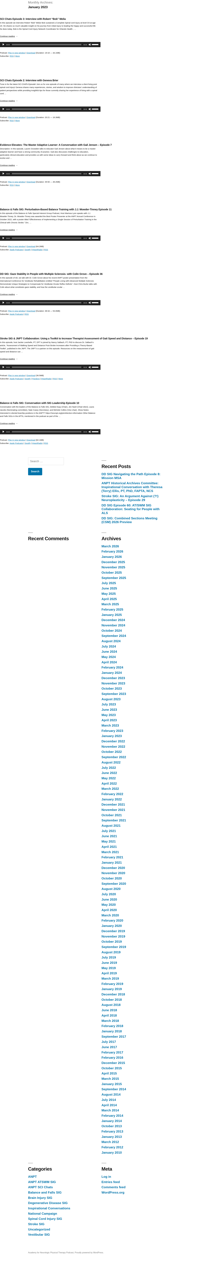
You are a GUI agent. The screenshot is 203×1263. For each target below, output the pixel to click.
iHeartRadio (37, 250)
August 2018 (111, 1005)
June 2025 (109, 588)
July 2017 (109, 1041)
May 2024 (109, 657)
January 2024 (112, 672)
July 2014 (109, 1100)
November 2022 (113, 746)
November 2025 (113, 567)
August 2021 (111, 825)
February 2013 (112, 1131)
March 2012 (110, 1142)
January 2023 (112, 736)
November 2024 (113, 625)
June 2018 (109, 1010)
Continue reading (9, 36)
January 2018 (112, 1031)
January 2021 (112, 862)
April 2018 (109, 1015)
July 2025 (109, 583)
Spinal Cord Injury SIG (45, 1218)
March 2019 (110, 978)
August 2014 (111, 1094)
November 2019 (113, 936)
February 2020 (112, 920)
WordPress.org (113, 1192)
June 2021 (109, 836)
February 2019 (112, 984)
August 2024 (111, 641)
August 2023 (111, 699)
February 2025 (112, 609)
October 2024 (112, 630)
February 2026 (112, 551)
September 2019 (114, 947)
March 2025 (110, 604)
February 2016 (112, 1057)
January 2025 (112, 615)
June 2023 (109, 709)
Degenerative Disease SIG (48, 1203)
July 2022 (109, 767)
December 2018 (113, 994)
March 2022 (110, 788)
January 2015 (112, 1084)
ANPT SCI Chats (40, 1187)
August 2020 (111, 889)
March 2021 (110, 852)
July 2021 (109, 831)
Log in (106, 1176)
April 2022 (109, 783)
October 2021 (112, 815)
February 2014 (112, 1115)
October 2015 (112, 1068)
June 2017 (109, 1047)
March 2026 (110, 546)
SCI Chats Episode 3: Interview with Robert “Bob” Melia (33, 18)
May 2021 (109, 841)
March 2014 (110, 1110)
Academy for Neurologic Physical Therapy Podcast (51, 1252)
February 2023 (112, 731)
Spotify (28, 250)
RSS (12, 56)
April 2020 (109, 910)
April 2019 (109, 973)
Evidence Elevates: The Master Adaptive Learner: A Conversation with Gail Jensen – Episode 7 (56, 144)
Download (31, 53)
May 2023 (109, 715)
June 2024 (109, 651)
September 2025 (114, 578)
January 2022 (112, 799)
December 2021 (113, 804)
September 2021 (114, 820)
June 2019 (109, 962)
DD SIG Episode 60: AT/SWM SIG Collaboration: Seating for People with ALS (131, 509)
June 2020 (109, 899)
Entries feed (111, 1182)
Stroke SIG (36, 1224)
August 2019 (111, 952)
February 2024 (112, 667)
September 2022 (114, 757)
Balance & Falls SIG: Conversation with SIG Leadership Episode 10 (39, 403)
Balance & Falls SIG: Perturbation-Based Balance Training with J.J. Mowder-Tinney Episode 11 (56, 209)
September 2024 (114, 636)
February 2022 (112, 794)
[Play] (3, 44)
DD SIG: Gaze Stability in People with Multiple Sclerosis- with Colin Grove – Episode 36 (51, 274)
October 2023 (112, 688)
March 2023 (110, 725)
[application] (49, 44)
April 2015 (109, 1073)
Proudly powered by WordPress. (89, 1252)
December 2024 (113, 620)
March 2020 (110, 915)
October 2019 (112, 941)
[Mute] (90, 44)
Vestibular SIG (39, 1234)
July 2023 (109, 704)
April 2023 (109, 720)
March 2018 (110, 1021)
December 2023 (113, 678)
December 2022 (113, 741)
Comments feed (114, 1187)
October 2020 (112, 878)
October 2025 (112, 572)
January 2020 (112, 926)
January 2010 (112, 1152)
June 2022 (109, 773)
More (17, 56)
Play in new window (16, 53)
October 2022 (112, 751)
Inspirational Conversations (49, 1208)
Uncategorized (39, 1229)
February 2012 (112, 1147)
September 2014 (114, 1089)
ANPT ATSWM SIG (42, 1182)
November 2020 (113, 873)
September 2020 (114, 883)
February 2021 (112, 857)
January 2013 (112, 1136)
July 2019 (109, 957)
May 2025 (109, 593)
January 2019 (112, 989)
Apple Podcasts (16, 250)
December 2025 (113, 562)
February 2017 (112, 1052)
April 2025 (109, 599)
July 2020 (109, 894)
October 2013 (112, 1126)
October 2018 (112, 999)
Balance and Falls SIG (45, 1192)
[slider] (46, 44)
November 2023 (113, 683)
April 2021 (109, 846)
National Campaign (42, 1213)
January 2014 (112, 1121)
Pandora (36, 379)
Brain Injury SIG (40, 1198)
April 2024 (109, 662)
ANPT (32, 1176)
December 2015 (113, 1063)
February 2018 (112, 1026)
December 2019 (113, 931)
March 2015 (110, 1078)
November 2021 (113, 810)
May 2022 (109, 778)
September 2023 (114, 694)
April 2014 (109, 1105)
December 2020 (113, 868)
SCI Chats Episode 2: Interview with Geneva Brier (29, 80)
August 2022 (111, 762)
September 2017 (114, 1036)
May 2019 (109, 968)
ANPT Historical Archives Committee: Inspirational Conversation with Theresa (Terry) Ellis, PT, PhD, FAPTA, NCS (132, 487)
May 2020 (109, 904)
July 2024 (109, 646)
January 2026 (112, 556)
